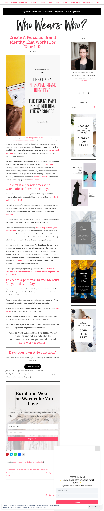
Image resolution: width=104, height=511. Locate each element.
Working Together (19, 2)
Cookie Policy (42, 507)
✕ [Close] (97, 448)
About (65, 2)
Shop (98, 2)
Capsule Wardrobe (24, 462)
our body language (22, 260)
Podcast (34, 2)
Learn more (83, 81)
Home (5, 2)
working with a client (34, 138)
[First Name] (77, 495)
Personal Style (37, 462)
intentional (34, 180)
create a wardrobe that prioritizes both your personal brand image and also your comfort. (32, 271)
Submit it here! (33, 367)
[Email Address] (77, 490)
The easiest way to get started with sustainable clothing (27, 469)
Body (15, 462)
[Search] (94, 107)
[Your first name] (33, 426)
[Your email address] (33, 432)
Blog (43, 2)
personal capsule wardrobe (23, 141)
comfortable (10, 214)
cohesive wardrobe (40, 177)
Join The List (54, 2)
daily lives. (50, 164)
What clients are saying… (82, 2)
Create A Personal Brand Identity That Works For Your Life (33, 42)
